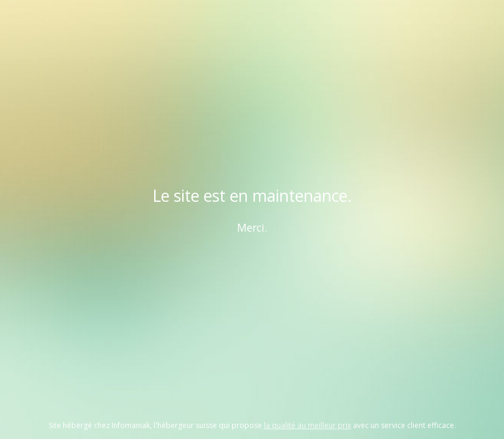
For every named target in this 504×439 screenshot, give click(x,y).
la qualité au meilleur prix (307, 425)
